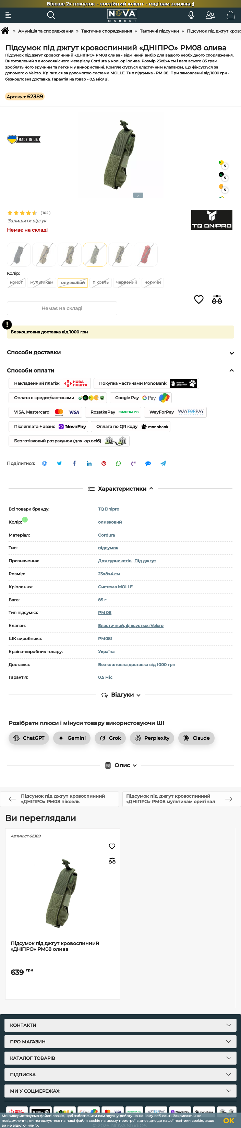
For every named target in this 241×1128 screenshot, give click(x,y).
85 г (102, 599)
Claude (196, 738)
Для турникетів (115, 561)
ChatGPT (28, 738)
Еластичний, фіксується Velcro (131, 625)
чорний (153, 282)
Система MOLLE (115, 586)
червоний (126, 282)
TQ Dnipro (108, 509)
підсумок (108, 548)
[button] (138, 195)
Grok (110, 738)
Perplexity (152, 738)
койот (16, 282)
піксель (101, 282)
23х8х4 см (109, 573)
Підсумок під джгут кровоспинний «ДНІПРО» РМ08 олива (55, 946)
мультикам (41, 282)
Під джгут (145, 561)
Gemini (72, 738)
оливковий (110, 522)
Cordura (106, 535)
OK (228, 1121)
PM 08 (104, 612)
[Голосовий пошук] (191, 15)
